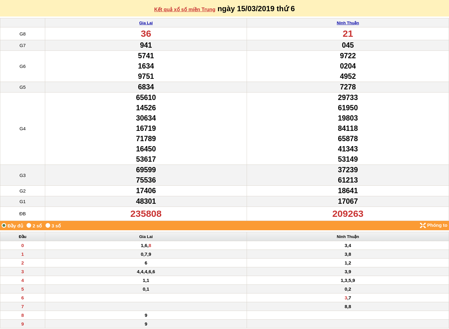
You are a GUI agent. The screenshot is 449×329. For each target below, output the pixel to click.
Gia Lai (145, 23)
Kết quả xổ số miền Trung (184, 9)
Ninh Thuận (348, 23)
